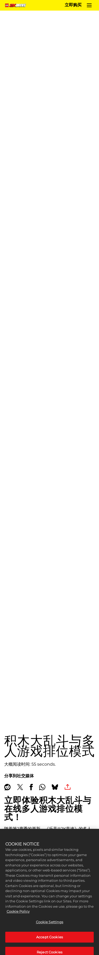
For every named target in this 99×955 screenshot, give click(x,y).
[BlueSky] (55, 787)
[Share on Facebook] (31, 787)
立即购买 (73, 5)
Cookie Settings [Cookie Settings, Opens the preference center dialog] (49, 925)
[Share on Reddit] (7, 787)
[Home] (16, 5)
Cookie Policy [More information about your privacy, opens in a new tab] (18, 914)
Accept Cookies (49, 940)
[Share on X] (20, 787)
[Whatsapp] (42, 787)
